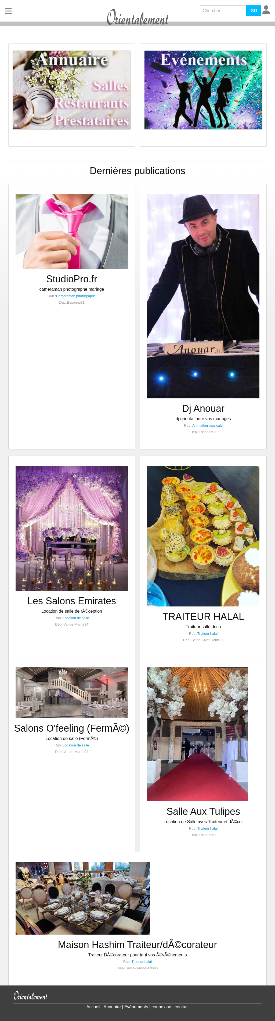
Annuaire (112, 1007)
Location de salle (76, 618)
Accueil (93, 1007)
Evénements (136, 1007)
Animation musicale (207, 425)
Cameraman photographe (76, 296)
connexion (161, 1007)
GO (253, 10)
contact (182, 1007)
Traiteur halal (207, 633)
